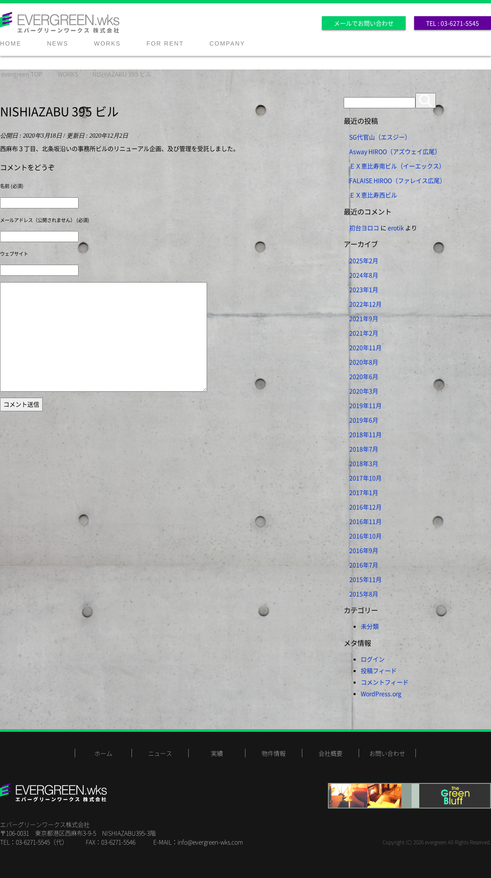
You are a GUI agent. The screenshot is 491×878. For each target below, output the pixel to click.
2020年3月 (363, 391)
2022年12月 (365, 304)
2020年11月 (365, 347)
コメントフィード (385, 682)
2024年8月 (363, 275)
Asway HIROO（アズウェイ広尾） (395, 151)
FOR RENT (165, 43)
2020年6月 (363, 376)
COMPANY (227, 43)
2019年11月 (365, 405)
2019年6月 (363, 420)
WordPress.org (381, 693)
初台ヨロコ (364, 227)
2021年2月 (363, 333)
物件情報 (274, 753)
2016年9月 (363, 550)
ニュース (160, 753)
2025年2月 (363, 260)
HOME (10, 43)
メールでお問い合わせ (364, 23)
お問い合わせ (387, 753)
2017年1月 (363, 492)
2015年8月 (363, 593)
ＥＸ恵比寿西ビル (373, 195)
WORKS (107, 43)
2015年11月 (365, 579)
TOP (21, 73)
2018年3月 (363, 463)
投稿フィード (379, 670)
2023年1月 (363, 289)
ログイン (373, 659)
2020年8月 (363, 362)
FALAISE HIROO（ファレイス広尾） (397, 180)
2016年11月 (365, 521)
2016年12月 (365, 507)
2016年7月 (363, 564)
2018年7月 (363, 449)
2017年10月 (365, 478)
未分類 (370, 626)
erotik (396, 227)
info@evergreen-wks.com (210, 842)
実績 (217, 753)
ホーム (103, 753)
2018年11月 (365, 434)
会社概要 (330, 753)
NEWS (57, 43)
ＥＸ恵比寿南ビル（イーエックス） (397, 166)
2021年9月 (363, 318)
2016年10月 (365, 535)
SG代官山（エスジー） (380, 137)
